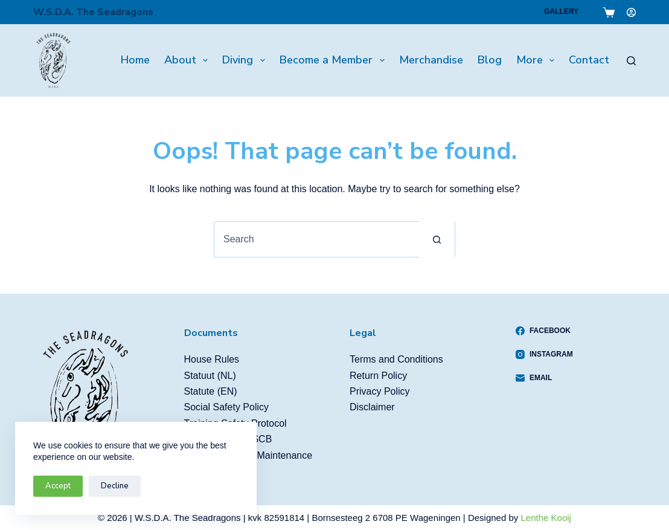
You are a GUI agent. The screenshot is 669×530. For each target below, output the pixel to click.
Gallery (561, 11)
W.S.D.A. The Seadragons (93, 12)
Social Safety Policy (226, 407)
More (538, 60)
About (188, 60)
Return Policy (378, 375)
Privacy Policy (380, 391)
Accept (58, 485)
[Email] (544, 377)
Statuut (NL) (210, 375)
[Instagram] (544, 354)
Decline (115, 485)
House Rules (212, 359)
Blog (490, 60)
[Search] (631, 60)
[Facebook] (544, 330)
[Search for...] (316, 239)
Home (135, 60)
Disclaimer (372, 407)
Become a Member (334, 60)
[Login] (631, 12)
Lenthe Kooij (546, 517)
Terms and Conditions (396, 359)
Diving (246, 60)
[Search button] (436, 239)
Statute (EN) (210, 391)
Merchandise (431, 60)
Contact (589, 60)
